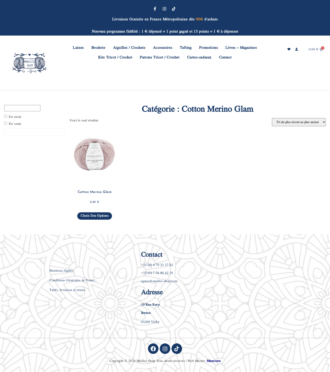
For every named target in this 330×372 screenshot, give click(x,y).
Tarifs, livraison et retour (67, 290)
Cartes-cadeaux (199, 57)
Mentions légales (61, 271)
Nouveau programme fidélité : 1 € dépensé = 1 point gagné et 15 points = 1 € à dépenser (165, 31)
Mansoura (214, 361)
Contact (225, 57)
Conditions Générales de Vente (71, 280)
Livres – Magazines (241, 47)
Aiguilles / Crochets (129, 47)
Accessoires (162, 47)
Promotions (208, 47)
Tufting (186, 47)
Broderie (98, 47)
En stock (15, 117)
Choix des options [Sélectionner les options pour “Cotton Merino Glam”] (94, 216)
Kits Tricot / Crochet (115, 57)
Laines (78, 47)
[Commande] (299, 122)
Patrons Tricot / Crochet (159, 57)
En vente (15, 124)
